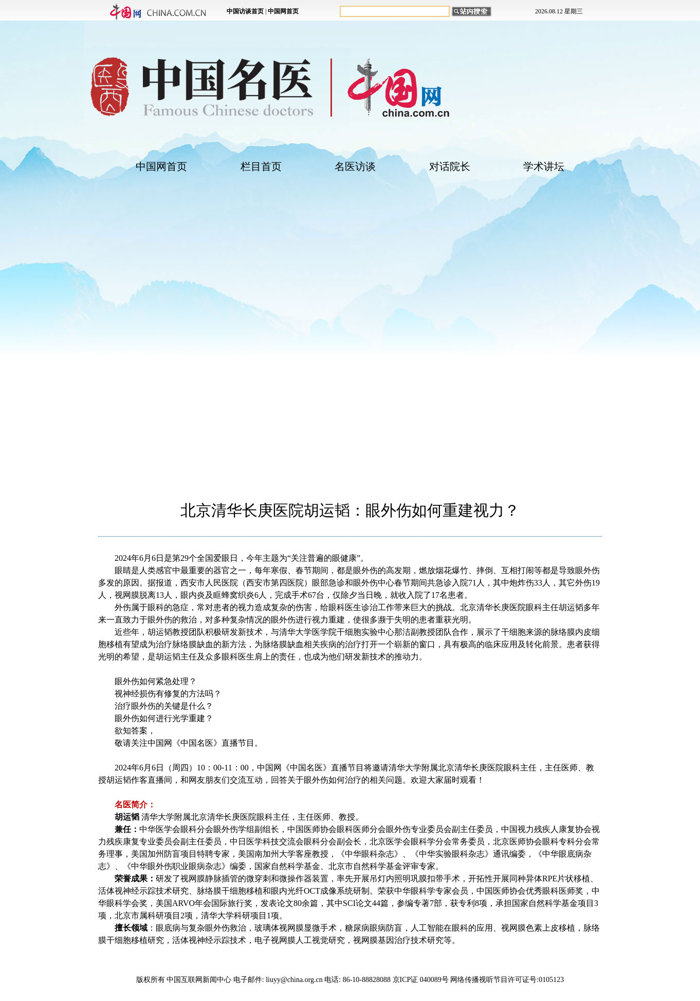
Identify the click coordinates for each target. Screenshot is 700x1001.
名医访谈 (355, 166)
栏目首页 (261, 166)
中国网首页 (161, 166)
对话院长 (449, 166)
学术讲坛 (543, 166)
